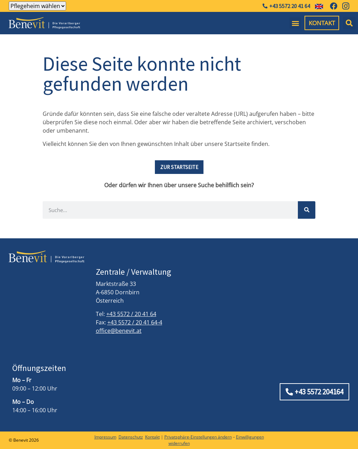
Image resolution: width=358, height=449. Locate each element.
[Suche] (306, 210)
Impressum (105, 437)
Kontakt (152, 437)
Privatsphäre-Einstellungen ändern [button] (198, 437)
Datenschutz (131, 437)
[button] (295, 23)
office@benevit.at (119, 331)
